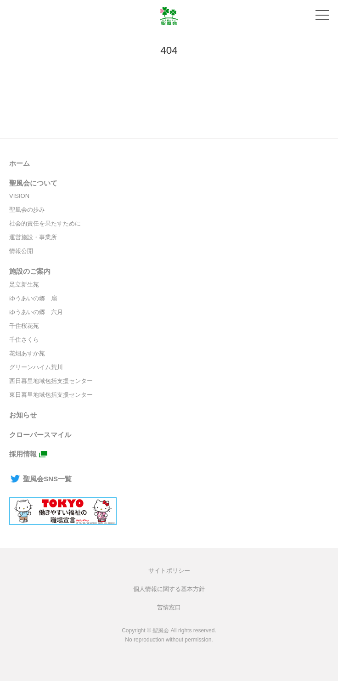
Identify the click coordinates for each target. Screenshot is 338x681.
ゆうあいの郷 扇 (33, 298)
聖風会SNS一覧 (40, 479)
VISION (19, 195)
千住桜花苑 (24, 325)
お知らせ (23, 415)
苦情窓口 (169, 607)
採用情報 (23, 454)
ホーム (19, 163)
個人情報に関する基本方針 (169, 588)
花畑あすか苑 (27, 353)
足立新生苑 (24, 284)
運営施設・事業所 (33, 237)
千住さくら (24, 339)
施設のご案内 (30, 271)
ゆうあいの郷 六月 (36, 312)
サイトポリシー (169, 570)
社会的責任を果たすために (45, 223)
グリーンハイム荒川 (36, 367)
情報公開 (21, 251)
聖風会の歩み (27, 209)
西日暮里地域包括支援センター (51, 380)
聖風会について (33, 183)
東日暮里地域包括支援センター (51, 394)
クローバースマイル (40, 435)
